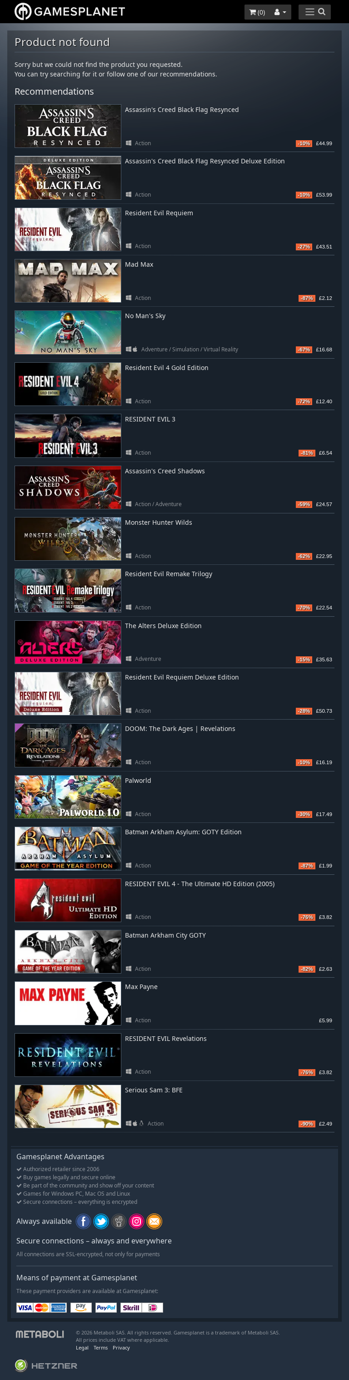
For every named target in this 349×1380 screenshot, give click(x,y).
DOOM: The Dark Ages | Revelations (180, 728)
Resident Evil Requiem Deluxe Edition (182, 677)
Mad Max (139, 264)
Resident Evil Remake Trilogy (168, 573)
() (257, 12)
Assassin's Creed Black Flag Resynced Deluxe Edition (205, 161)
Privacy (121, 1347)
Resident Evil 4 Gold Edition (167, 367)
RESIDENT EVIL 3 (150, 419)
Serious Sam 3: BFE (154, 1090)
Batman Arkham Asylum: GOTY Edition (183, 831)
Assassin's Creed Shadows (165, 471)
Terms (101, 1347)
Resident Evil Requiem (159, 212)
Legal (82, 1347)
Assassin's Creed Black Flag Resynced (182, 109)
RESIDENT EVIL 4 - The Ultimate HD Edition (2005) (199, 883)
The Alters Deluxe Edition (163, 625)
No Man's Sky (145, 315)
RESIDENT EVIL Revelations (166, 1038)
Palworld (138, 780)
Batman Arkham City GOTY (165, 935)
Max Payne (141, 986)
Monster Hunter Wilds (158, 522)
